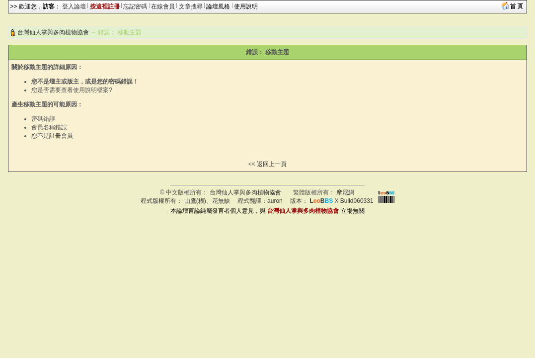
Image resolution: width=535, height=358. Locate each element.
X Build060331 (341, 200)
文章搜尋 (191, 6)
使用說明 (246, 6)
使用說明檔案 (91, 90)
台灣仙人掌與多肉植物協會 (53, 32)
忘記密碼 (135, 6)
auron (275, 200)
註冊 (55, 135)
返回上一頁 (272, 164)
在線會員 (163, 6)
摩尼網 (345, 192)
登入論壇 (74, 6)
